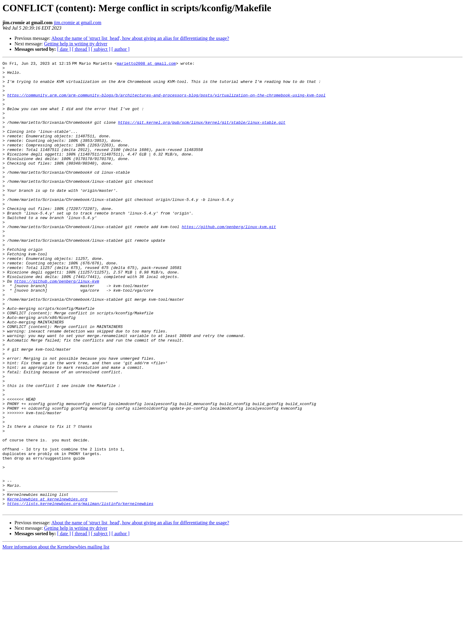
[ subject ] (100, 49)
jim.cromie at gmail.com (77, 22)
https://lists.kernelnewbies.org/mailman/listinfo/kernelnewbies (80, 592)
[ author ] (121, 49)
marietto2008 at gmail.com (147, 64)
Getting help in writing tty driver (75, 43)
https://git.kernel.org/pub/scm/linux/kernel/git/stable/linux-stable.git (201, 135)
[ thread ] (81, 49)
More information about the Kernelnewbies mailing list (55, 636)
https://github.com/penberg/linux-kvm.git (229, 260)
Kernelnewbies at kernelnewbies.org (47, 587)
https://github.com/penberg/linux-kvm (56, 325)
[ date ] (64, 49)
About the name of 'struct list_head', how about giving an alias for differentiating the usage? (140, 38)
